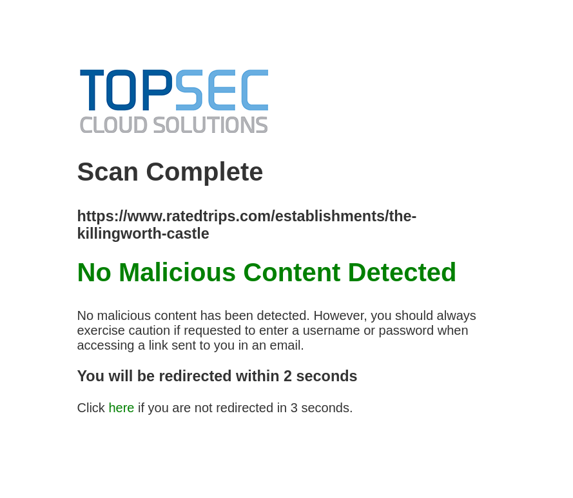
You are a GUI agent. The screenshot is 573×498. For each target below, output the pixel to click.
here (121, 408)
